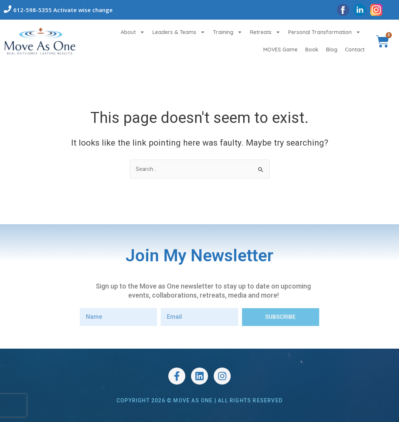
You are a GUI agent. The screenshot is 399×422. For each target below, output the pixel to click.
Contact (355, 49)
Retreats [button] (265, 32)
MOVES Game (280, 49)
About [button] (133, 32)
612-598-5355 (32, 10)
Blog (331, 49)
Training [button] (227, 32)
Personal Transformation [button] (324, 32)
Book (311, 49)
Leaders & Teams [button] (178, 32)
